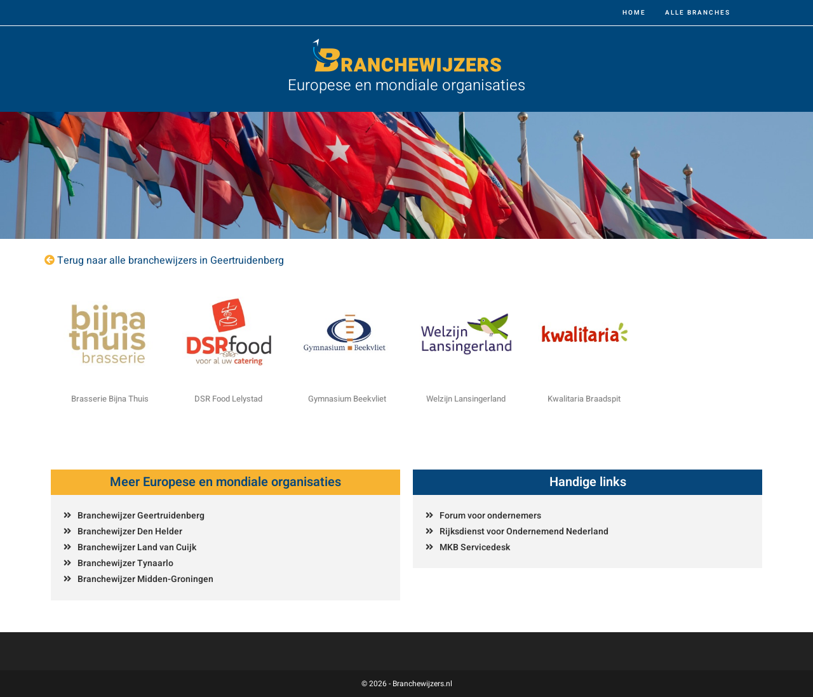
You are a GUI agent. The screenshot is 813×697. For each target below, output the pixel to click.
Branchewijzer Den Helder (129, 531)
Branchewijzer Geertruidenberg (141, 515)
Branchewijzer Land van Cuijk (136, 547)
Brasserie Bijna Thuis (110, 399)
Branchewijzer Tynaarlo (125, 563)
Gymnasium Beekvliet (347, 399)
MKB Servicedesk (475, 547)
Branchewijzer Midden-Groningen (145, 579)
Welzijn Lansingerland (466, 399)
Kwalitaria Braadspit (584, 399)
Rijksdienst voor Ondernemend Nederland (524, 531)
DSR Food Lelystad (228, 399)
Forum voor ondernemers (490, 515)
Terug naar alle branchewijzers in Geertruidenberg (170, 260)
